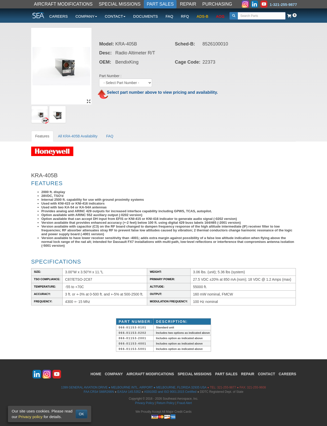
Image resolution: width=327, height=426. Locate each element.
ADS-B (202, 16)
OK (81, 414)
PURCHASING (217, 4)
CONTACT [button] (115, 16)
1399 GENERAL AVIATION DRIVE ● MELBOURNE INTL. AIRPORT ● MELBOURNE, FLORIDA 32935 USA (133, 387)
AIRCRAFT (150, 374)
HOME (95, 374)
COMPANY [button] (86, 16)
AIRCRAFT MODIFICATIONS (63, 4)
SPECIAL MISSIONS (120, 4)
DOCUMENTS (145, 16)
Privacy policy (30, 417)
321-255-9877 (226, 387)
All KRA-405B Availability (78, 136)
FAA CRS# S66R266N (99, 392)
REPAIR (188, 4)
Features (42, 136)
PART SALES (160, 4)
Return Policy (166, 403)
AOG (220, 16)
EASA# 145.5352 (129, 392)
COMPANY (114, 374)
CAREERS (58, 16)
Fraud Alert (184, 403)
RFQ (185, 16)
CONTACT (266, 374)
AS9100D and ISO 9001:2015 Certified (170, 392)
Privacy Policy (144, 403)
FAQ (169, 16)
